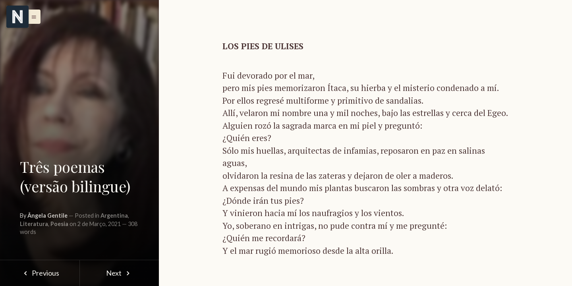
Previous (39, 273)
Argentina (114, 215)
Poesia (59, 223)
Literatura (34, 223)
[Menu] (17, 17)
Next (119, 273)
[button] (32, 17)
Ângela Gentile (47, 215)
